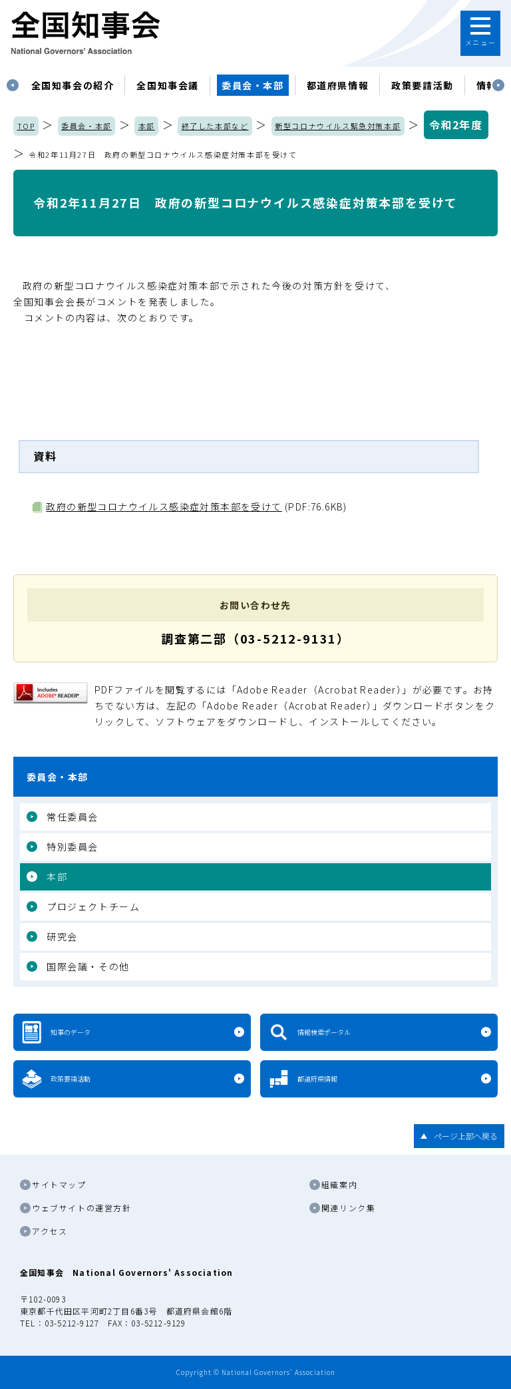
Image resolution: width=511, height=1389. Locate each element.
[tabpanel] (73, 85)
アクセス (49, 1231)
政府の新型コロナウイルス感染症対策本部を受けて (163, 506)
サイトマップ (59, 1184)
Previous (13, 85)
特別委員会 (72, 846)
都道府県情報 (338, 85)
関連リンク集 (348, 1207)
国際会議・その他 (88, 966)
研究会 (62, 936)
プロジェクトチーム (93, 906)
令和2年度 (456, 124)
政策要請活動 (422, 85)
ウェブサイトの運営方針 (82, 1207)
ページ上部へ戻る (466, 1135)
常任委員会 (72, 816)
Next (498, 85)
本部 (146, 125)
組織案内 (339, 1184)
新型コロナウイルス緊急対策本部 (338, 125)
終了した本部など (215, 125)
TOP (26, 125)
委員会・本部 (253, 85)
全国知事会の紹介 (72, 85)
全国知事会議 (167, 85)
